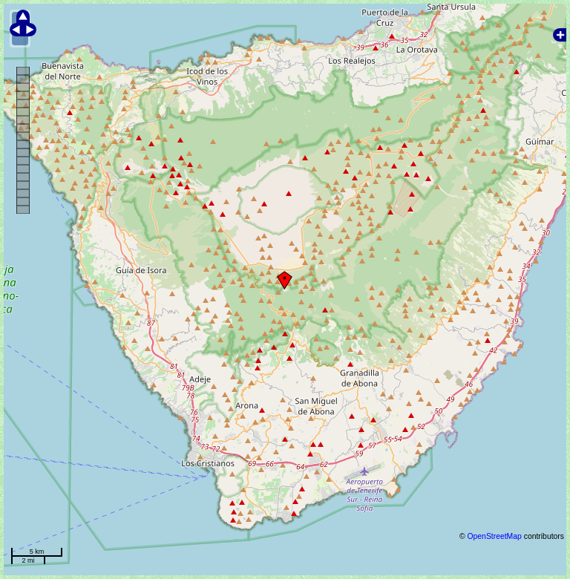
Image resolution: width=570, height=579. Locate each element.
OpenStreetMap (494, 536)
